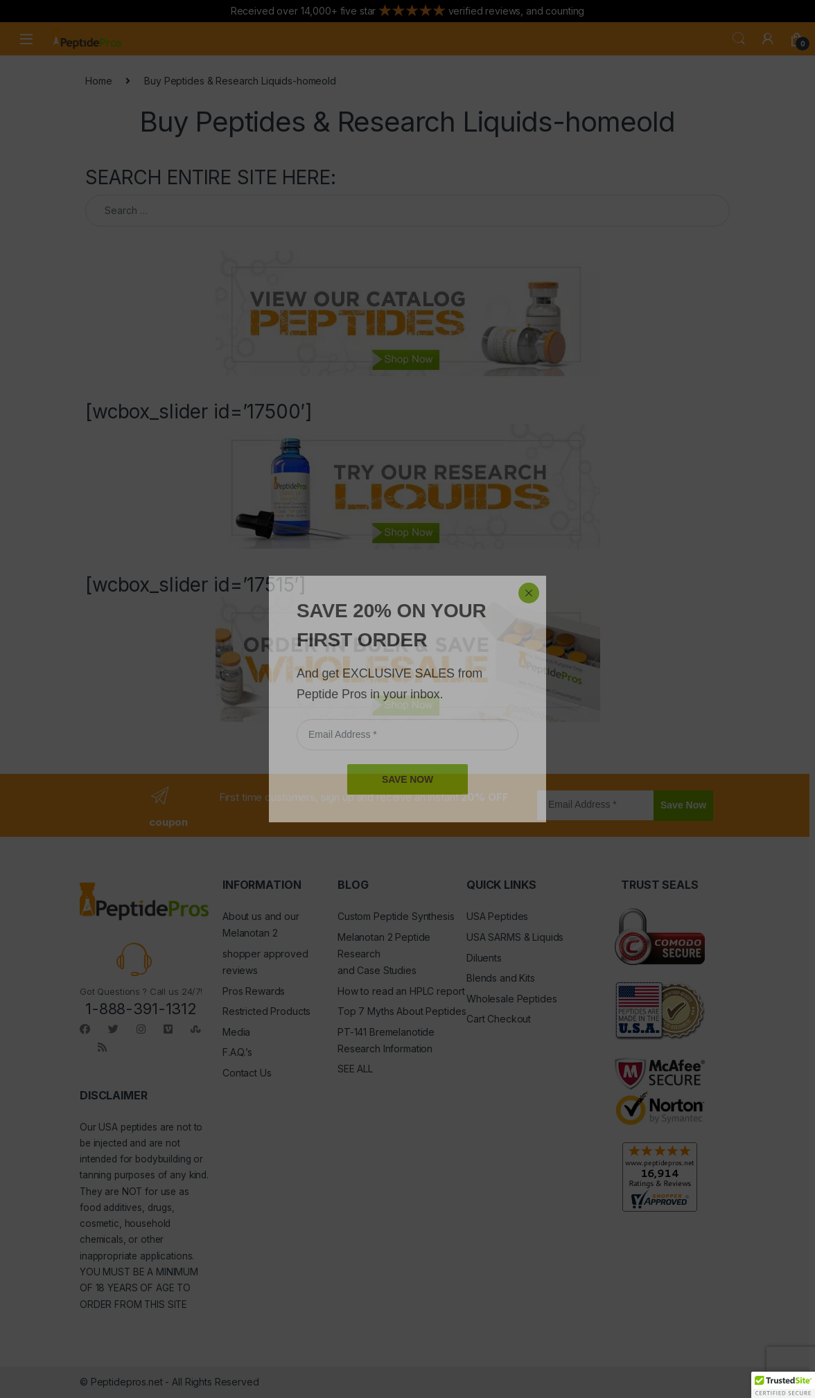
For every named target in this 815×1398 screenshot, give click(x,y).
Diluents (484, 958)
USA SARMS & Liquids (514, 937)
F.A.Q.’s (237, 1052)
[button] (783, 1385)
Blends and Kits (500, 978)
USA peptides (127, 1127)
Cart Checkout (498, 1019)
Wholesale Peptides (511, 999)
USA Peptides (497, 916)
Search (738, 38)
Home (98, 81)
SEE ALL (355, 1068)
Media (236, 1032)
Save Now (683, 805)
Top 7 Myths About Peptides (402, 1011)
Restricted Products (266, 1011)
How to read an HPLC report (401, 991)
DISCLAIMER (114, 1095)
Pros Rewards (253, 991)
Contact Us (247, 1073)
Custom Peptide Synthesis (396, 916)
